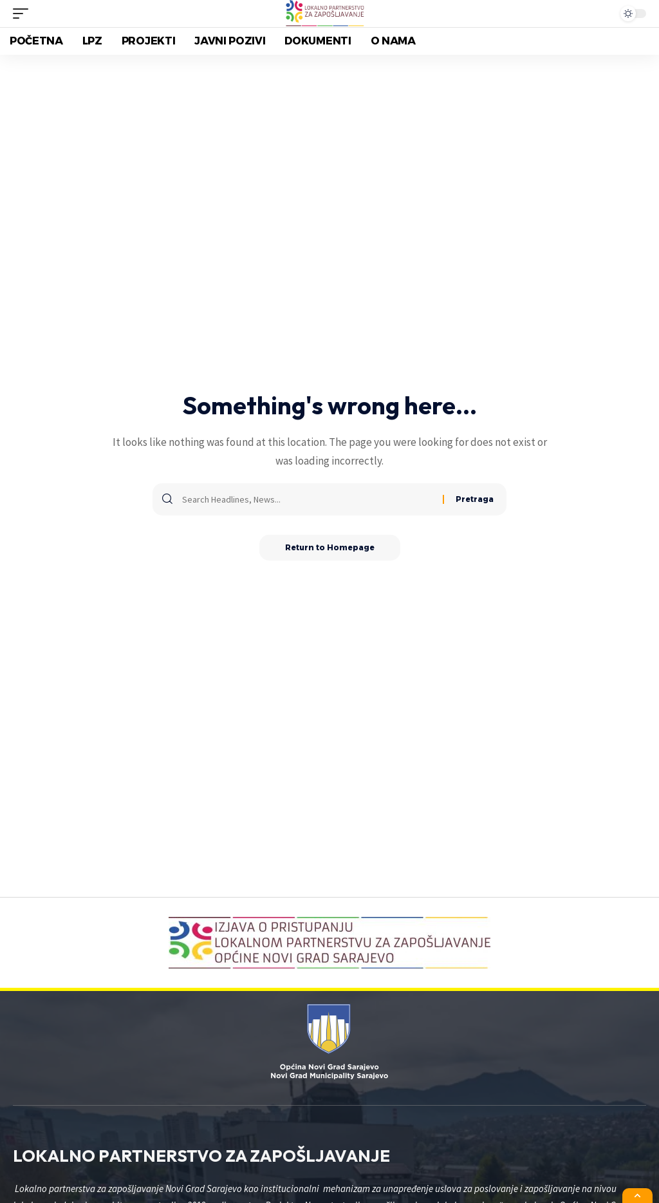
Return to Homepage (330, 547)
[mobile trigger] (24, 13)
